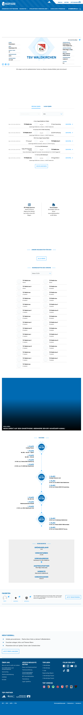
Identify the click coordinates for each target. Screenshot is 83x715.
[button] (3, 64)
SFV (3, 703)
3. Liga (44, 670)
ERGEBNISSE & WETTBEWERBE (10, 9)
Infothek (66, 2)
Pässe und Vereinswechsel (29, 667)
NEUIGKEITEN (23, 9)
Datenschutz (70, 703)
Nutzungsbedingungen (59, 703)
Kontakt (4, 679)
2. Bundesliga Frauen (48, 678)
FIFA (15, 703)
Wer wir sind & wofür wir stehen (11, 665)
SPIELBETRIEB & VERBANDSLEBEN (39, 9)
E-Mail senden (44, 567)
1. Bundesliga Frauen (48, 675)
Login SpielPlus (26, 681)
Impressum (78, 703)
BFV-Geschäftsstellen (28, 676)
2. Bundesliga (46, 668)
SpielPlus (60, 2)
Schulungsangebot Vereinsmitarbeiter (27, 673)
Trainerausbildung (27, 670)
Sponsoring (5, 672)
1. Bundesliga (46, 665)
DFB (7, 703)
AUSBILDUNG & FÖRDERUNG (58, 9)
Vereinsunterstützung (8, 674)
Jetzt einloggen (74, 2)
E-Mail (71, 49)
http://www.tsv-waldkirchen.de (66, 54)
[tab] (36, 107)
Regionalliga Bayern (48, 673)
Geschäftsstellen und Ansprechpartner (8, 668)
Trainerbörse (25, 679)
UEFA (11, 703)
